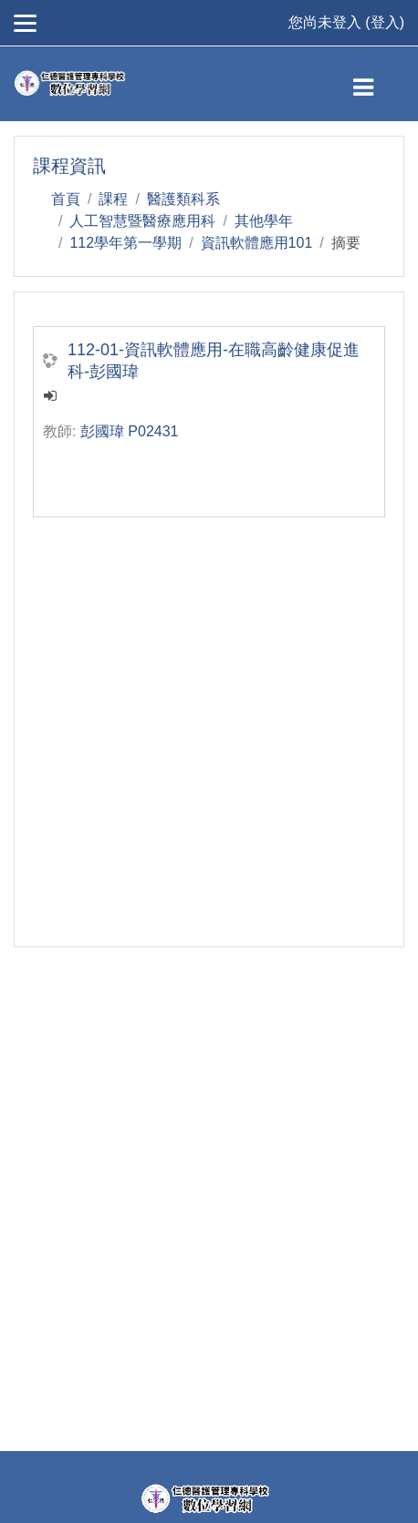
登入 (385, 22)
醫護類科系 (183, 199)
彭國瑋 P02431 (129, 431)
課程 (113, 199)
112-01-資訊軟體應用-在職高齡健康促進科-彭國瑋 (214, 361)
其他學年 (264, 221)
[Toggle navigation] (378, 84)
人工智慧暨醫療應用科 (142, 221)
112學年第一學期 (125, 242)
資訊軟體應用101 (257, 242)
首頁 (65, 199)
